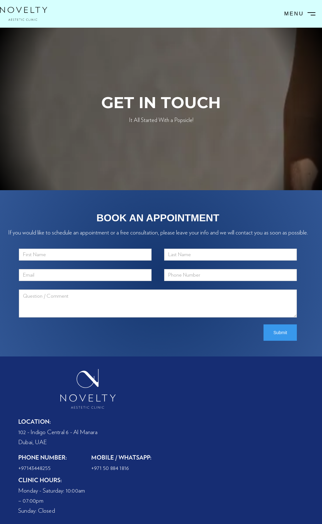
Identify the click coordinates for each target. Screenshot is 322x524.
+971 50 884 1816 (110, 468)
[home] (23, 14)
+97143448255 (34, 468)
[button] (300, 14)
